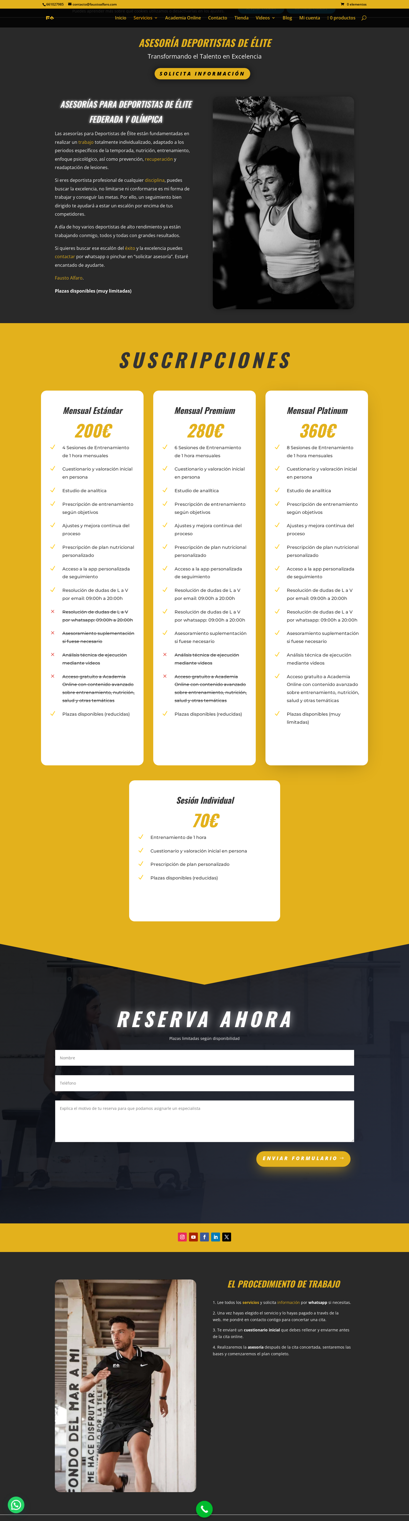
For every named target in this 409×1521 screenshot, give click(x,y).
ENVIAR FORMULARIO (300, 1158)
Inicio (120, 18)
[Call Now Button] (204, 1509)
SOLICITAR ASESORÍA (122, 310)
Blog (287, 18)
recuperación (159, 159)
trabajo (86, 142)
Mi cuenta (309, 18)
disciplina (155, 180)
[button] (16, 1505)
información (288, 1302)
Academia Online (183, 18)
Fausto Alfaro (69, 278)
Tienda (241, 18)
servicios (250, 1302)
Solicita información (202, 73)
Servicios (143, 18)
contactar (65, 256)
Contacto (217, 18)
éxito (130, 248)
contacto (258, 1319)
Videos (263, 18)
